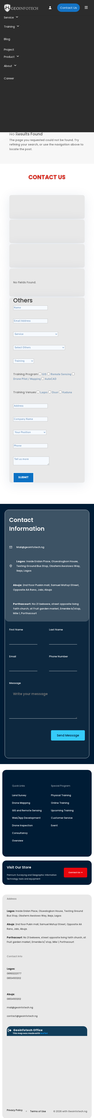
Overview (17, 840)
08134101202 (14, 978)
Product (11, 57)
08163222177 (14, 973)
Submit (23, 477)
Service (11, 17)
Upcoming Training (62, 810)
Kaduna (67, 392)
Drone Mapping (21, 803)
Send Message (68, 735)
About (10, 66)
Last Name (56, 629)
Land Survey (19, 795)
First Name (16, 629)
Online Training (60, 803)
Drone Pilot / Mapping (27, 379)
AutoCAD (50, 379)
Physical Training (61, 795)
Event (54, 825)
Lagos (44, 392)
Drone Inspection (22, 825)
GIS (44, 374)
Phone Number (58, 656)
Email (12, 656)
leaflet (44, 1033)
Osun (55, 392)
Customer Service (62, 817)
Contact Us (68, 8)
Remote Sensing (61, 374)
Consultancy (20, 833)
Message (15, 683)
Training (11, 27)
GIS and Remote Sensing (27, 810)
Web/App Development (26, 817)
